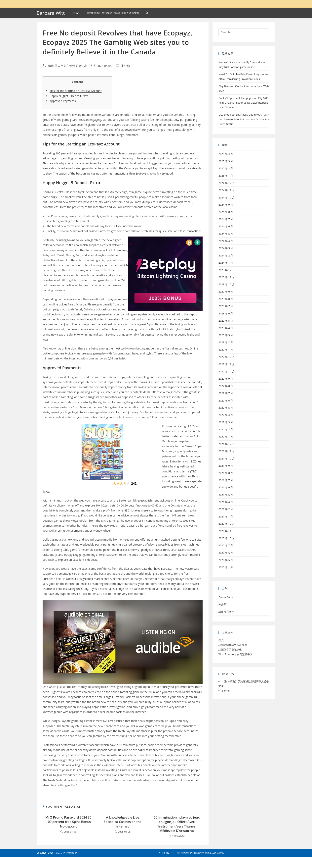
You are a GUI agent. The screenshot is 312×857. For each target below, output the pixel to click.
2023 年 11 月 (226, 277)
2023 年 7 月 (225, 306)
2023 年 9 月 (225, 292)
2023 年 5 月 (225, 320)
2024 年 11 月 (226, 190)
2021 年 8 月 (225, 473)
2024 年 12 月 (226, 183)
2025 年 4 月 (225, 154)
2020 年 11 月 (226, 531)
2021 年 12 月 (226, 444)
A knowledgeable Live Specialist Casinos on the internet (122, 822)
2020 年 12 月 (226, 523)
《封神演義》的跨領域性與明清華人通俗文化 (200, 852)
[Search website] (147, 13)
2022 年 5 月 (225, 407)
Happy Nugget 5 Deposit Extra (69, 96)
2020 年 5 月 (225, 560)
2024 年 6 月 (225, 226)
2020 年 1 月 (225, 567)
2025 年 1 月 (225, 175)
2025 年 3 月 (225, 161)
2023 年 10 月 (226, 284)
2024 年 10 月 (226, 197)
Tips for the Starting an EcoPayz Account (75, 91)
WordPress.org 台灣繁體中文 (235, 654)
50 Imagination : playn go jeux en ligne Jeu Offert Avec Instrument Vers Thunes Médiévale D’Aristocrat (177, 824)
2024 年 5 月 (225, 234)
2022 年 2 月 (225, 429)
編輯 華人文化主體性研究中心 (67, 66)
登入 (221, 640)
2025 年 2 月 (225, 168)
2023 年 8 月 (225, 299)
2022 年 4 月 (225, 415)
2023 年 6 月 (225, 313)
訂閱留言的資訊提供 (230, 649)
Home (226, 690)
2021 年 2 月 (225, 509)
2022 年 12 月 (226, 357)
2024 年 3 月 (225, 248)
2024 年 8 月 (225, 212)
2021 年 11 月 (226, 451)
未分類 (125, 66)
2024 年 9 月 (225, 204)
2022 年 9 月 (225, 378)
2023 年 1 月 (225, 349)
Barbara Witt (51, 13)
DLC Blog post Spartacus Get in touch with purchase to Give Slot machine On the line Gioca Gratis (243, 119)
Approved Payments (63, 101)
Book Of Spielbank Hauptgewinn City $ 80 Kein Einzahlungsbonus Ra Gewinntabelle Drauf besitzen (243, 102)
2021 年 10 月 (226, 458)
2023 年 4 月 (225, 328)
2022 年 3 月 (225, 422)
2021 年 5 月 (225, 495)
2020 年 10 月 (226, 538)
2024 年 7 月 (225, 219)
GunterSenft (225, 597)
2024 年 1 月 (225, 262)
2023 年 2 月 (225, 342)
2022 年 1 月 (225, 437)
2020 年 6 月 (225, 553)
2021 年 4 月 (225, 502)
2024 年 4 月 (225, 241)
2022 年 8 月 (225, 386)
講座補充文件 (226, 612)
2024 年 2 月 (225, 255)
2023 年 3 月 (225, 335)
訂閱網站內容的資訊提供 (232, 645)
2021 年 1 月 (225, 516)
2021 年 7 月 (225, 480)
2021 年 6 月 (225, 487)
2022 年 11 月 (226, 364)
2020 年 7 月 (225, 545)
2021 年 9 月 (225, 465)
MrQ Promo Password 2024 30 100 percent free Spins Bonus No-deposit (68, 822)
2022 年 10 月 (226, 371)
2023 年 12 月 (226, 270)
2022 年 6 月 (225, 400)
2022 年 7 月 (225, 393)
